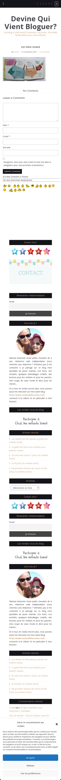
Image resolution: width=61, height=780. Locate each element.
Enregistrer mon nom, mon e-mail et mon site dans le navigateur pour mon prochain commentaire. (27, 164)
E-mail (6, 136)
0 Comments (45, 52)
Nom (6, 125)
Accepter (30, 757)
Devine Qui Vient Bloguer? (31, 22)
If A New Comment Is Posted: (30, 178)
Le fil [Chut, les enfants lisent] (25, 463)
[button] (56, 724)
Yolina (16, 52)
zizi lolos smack (30, 47)
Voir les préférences (31, 773)
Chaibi (12, 707)
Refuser (30, 765)
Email (11, 301)
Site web (6, 147)
